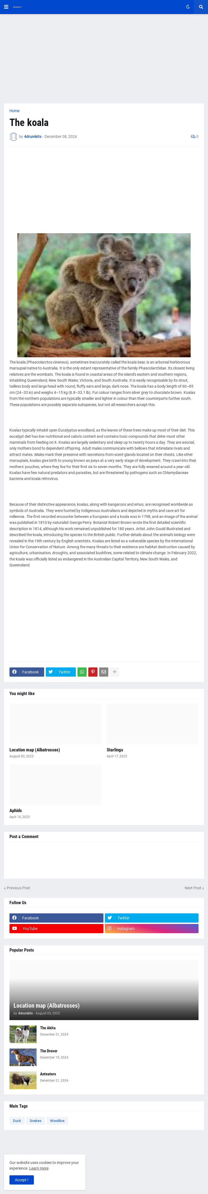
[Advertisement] (104, 59)
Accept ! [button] (21, 1180)
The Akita (48, 1028)
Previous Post (18, 888)
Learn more (38, 1168)
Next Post (193, 888)
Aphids (15, 810)
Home (14, 111)
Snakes (35, 1121)
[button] (6, 7)
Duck (17, 1121)
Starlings (115, 749)
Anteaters (48, 1074)
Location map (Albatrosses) (34, 749)
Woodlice (57, 1121)
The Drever (48, 1051)
